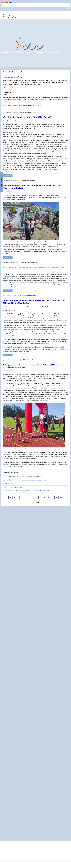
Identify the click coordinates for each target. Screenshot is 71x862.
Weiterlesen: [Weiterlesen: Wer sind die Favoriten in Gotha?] (7, 175)
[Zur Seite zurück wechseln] (14, 497)
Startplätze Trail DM (9, 483)
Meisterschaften (14, 112)
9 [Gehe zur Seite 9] (48, 497)
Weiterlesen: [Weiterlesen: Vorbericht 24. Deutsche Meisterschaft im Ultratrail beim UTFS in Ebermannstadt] (7, 290)
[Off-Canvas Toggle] (68, 15)
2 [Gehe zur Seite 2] (21, 497)
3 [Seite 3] (25, 497)
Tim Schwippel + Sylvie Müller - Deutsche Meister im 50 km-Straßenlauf (23, 476)
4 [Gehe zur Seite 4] (29, 497)
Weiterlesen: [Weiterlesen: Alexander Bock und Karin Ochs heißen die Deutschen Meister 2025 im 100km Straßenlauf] (7, 355)
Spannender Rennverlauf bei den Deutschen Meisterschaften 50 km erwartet (25, 480)
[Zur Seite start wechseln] (10, 497)
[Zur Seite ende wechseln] (61, 497)
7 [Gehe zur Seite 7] (40, 497)
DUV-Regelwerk (36, 105)
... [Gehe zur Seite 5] (33, 497)
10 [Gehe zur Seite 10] (52, 497)
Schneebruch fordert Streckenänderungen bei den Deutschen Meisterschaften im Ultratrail (28, 490)
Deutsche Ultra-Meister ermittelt (13, 487)
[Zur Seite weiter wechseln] (57, 497)
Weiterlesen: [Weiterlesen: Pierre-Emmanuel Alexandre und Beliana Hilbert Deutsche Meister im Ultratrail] (7, 257)
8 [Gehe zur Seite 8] (44, 497)
